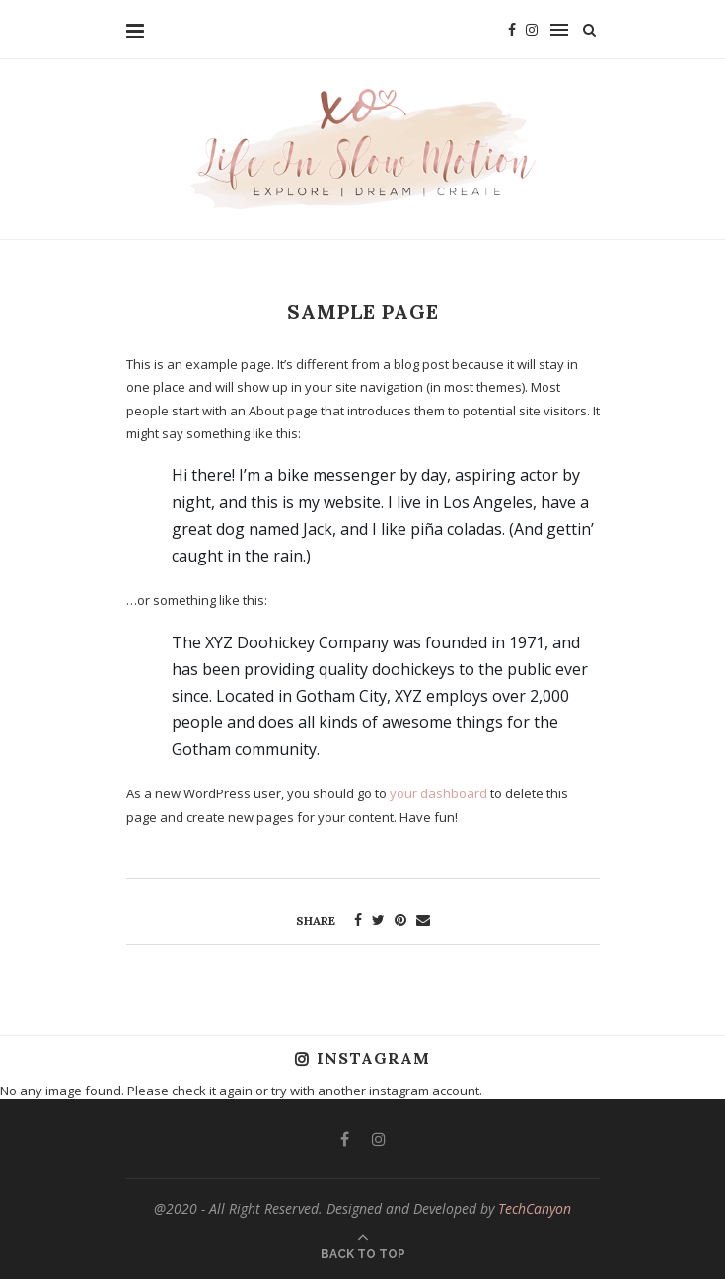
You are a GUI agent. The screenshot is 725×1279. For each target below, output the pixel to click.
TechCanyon (534, 1208)
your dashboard (438, 793)
